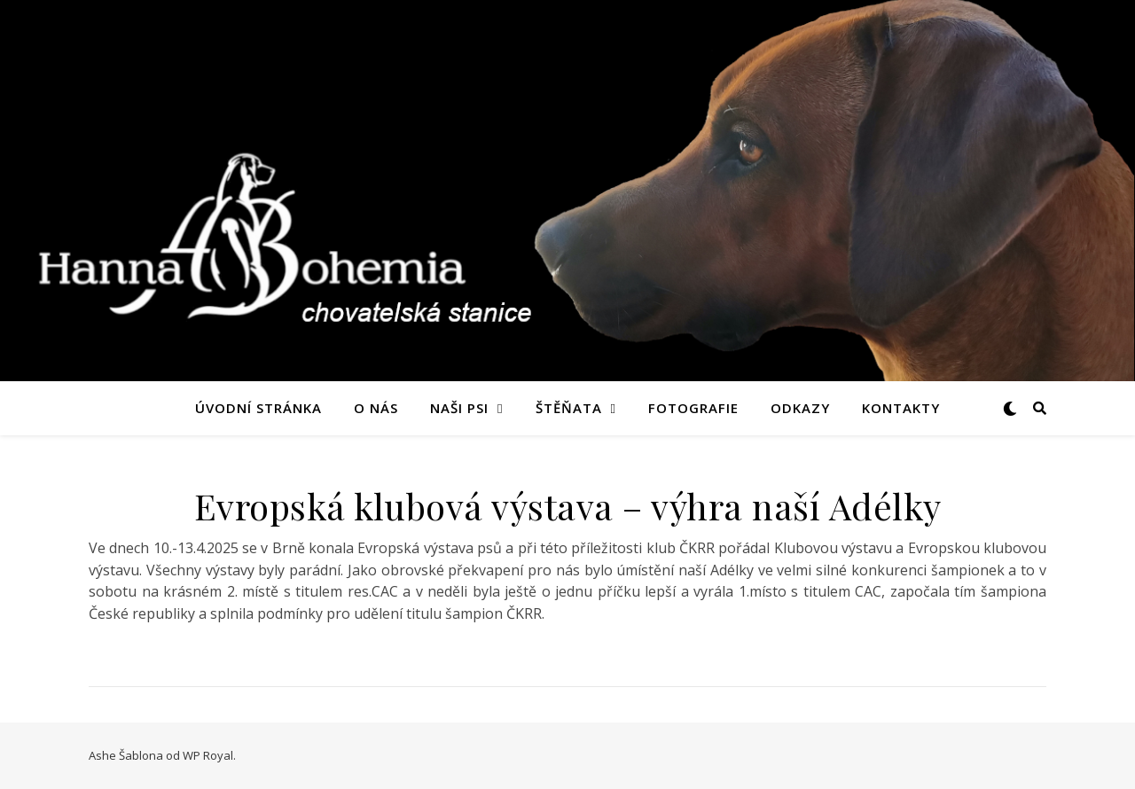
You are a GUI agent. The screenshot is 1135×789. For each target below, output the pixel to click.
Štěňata (569, 408)
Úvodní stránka (258, 408)
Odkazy (800, 408)
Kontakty (901, 408)
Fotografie (693, 408)
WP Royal (208, 755)
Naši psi (459, 408)
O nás (376, 408)
